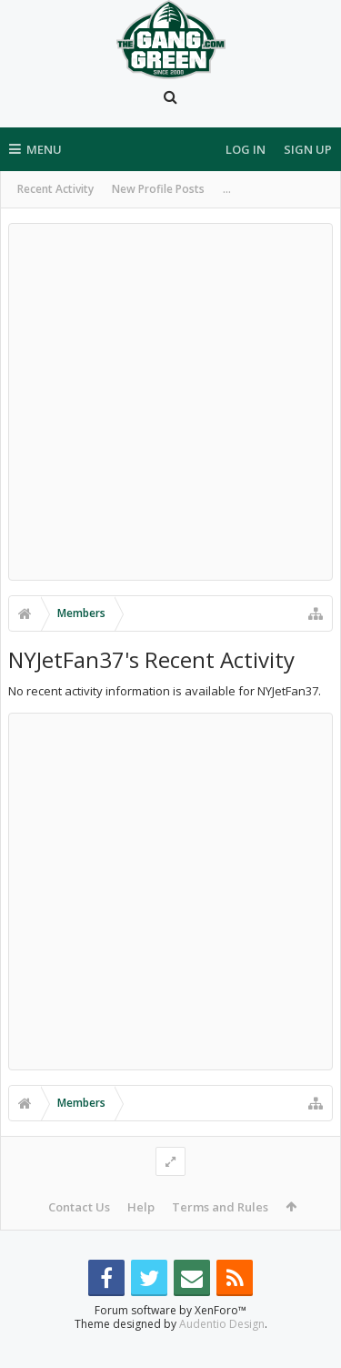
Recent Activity (55, 189)
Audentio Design (222, 1353)
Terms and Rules (220, 1207)
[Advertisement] (170, 402)
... (227, 189)
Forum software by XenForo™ (170, 1339)
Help (141, 1207)
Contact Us (79, 1207)
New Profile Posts (158, 189)
